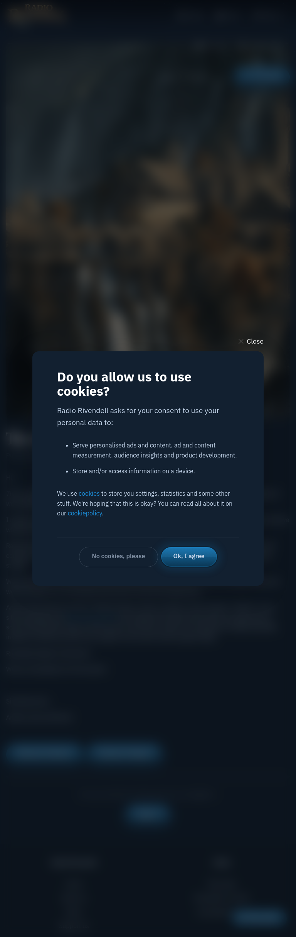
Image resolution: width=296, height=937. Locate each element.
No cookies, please (118, 556)
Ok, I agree (189, 556)
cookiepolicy (85, 513)
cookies (89, 493)
